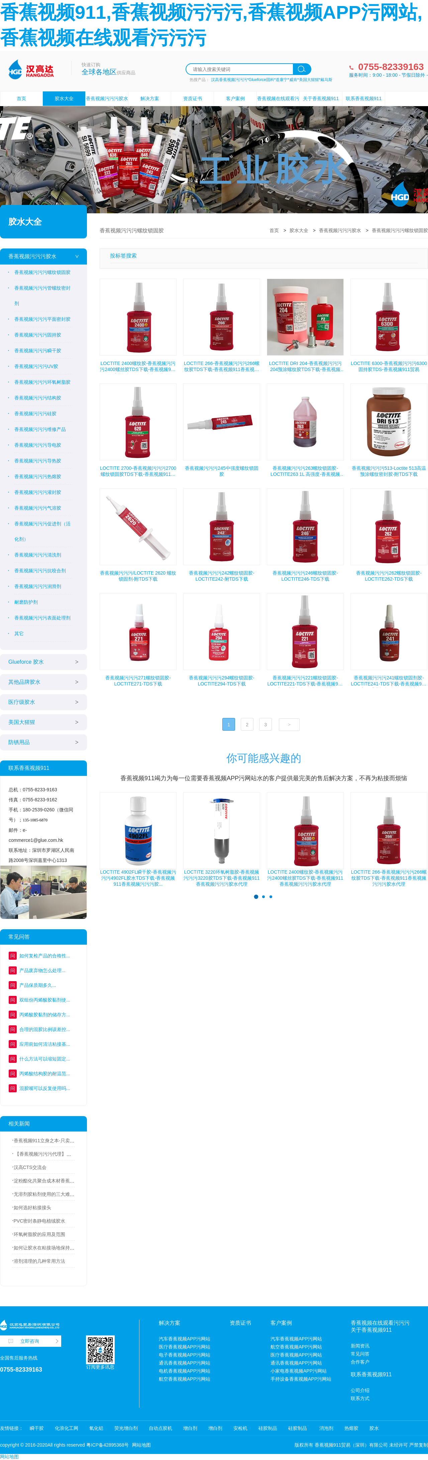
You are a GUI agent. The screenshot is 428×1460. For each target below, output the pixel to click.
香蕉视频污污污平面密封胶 (42, 319)
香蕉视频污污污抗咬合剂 (40, 570)
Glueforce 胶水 (26, 662)
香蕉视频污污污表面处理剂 (42, 617)
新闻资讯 (360, 1345)
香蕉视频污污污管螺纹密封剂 (42, 295)
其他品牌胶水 (24, 682)
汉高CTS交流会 (30, 1167)
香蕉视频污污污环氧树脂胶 (42, 382)
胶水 (374, 1428)
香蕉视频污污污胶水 (32, 256)
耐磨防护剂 (26, 602)
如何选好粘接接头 (32, 1207)
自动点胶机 (160, 1428)
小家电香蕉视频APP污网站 (299, 1371)
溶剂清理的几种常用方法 (39, 1261)
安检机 (240, 1428)
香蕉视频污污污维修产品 (40, 429)
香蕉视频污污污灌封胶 (37, 492)
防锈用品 (19, 742)
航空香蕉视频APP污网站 (184, 1379)
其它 (19, 633)
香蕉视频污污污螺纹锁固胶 (42, 272)
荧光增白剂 (126, 1428)
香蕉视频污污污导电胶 (37, 445)
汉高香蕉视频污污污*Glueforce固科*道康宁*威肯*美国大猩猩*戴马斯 (271, 79)
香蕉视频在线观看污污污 (278, 106)
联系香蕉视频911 (364, 98)
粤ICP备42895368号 (107, 1445)
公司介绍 (360, 1390)
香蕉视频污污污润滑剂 (37, 586)
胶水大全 (64, 98)
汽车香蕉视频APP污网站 (184, 1338)
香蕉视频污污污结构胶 (37, 397)
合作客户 (360, 1362)
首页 (21, 98)
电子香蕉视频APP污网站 (184, 1355)
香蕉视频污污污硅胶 (35, 413)
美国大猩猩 (21, 722)
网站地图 (141, 1445)
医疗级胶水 (21, 702)
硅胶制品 (267, 1428)
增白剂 (190, 1428)
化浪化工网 (66, 1428)
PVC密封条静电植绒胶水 (40, 1221)
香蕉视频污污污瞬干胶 (37, 350)
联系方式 (360, 1398)
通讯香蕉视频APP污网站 (184, 1363)
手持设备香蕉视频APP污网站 (301, 1379)
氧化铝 (96, 1428)
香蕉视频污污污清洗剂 (37, 555)
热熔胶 (351, 1428)
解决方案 (149, 98)
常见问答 (360, 1354)
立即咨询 (29, 1341)
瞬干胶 (37, 1428)
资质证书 (192, 98)
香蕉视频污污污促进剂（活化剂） (42, 531)
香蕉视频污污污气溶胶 (37, 508)
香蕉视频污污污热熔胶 (37, 476)
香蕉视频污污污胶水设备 (107, 106)
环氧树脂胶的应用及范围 (39, 1234)
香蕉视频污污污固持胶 (37, 335)
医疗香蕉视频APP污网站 (184, 1346)
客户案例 (235, 98)
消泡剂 (325, 1428)
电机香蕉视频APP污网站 (184, 1371)
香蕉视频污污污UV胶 (36, 366)
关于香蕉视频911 (321, 98)
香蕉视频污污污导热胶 (37, 460)
